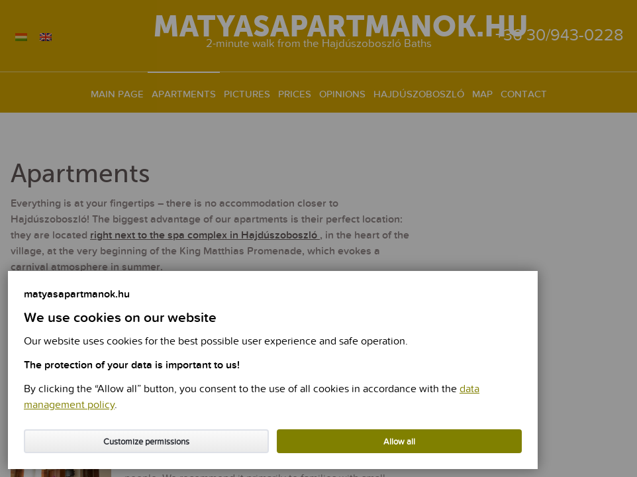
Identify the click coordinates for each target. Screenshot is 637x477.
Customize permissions (146, 442)
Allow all (399, 442)
